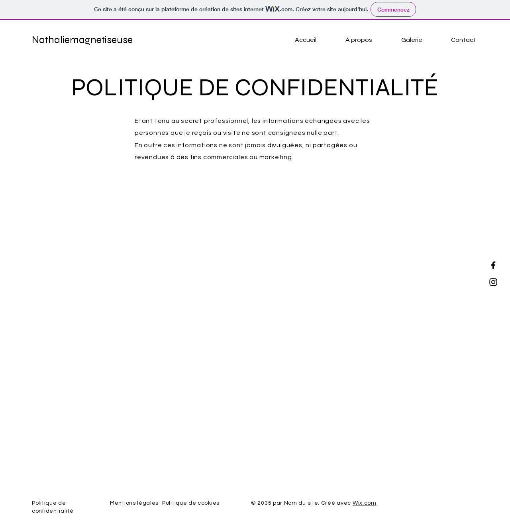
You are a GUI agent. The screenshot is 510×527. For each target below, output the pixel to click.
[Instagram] (493, 282)
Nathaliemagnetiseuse (82, 40)
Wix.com (365, 503)
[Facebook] (493, 265)
